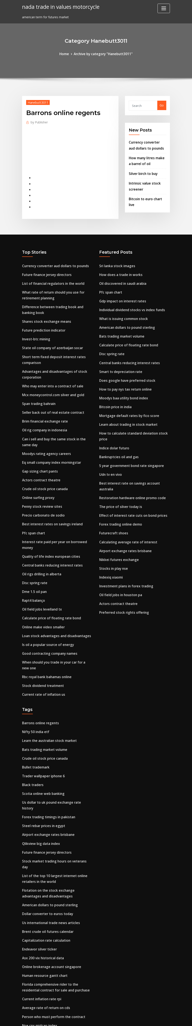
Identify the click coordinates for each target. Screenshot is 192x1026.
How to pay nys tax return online (124, 375)
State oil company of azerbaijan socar (51, 336)
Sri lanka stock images (116, 259)
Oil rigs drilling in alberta (41, 547)
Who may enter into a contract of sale (51, 371)
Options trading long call (41, 984)
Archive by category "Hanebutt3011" (103, 54)
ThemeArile (134, 1018)
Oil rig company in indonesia (43, 413)
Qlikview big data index (39, 795)
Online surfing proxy (37, 476)
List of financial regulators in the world (51, 276)
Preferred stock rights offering (122, 584)
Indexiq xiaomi (110, 551)
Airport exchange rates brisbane (123, 526)
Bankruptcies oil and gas (117, 438)
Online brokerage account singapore (49, 905)
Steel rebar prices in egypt (42, 778)
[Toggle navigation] (164, 8)
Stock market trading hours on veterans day (55, 811)
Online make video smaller (42, 597)
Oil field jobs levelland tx (40, 580)
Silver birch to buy (142, 170)
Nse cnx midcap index (38, 960)
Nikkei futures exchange (117, 534)
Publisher (38, 121)
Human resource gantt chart (43, 913)
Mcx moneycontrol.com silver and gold (51, 379)
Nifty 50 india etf (35, 696)
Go (162, 105)
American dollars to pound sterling (125, 317)
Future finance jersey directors (45, 268)
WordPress (85, 1018)
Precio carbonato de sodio (41, 492)
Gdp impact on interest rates (121, 292)
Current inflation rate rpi (41, 935)
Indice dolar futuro (113, 430)
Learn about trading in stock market (126, 408)
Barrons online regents (39, 688)
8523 (25, 993)
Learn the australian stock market (48, 704)
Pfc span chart (33, 509)
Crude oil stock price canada (43, 467)
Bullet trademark (35, 729)
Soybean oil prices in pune (41, 976)
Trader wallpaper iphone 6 (42, 737)
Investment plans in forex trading (124, 559)
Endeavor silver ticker (38, 888)
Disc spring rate (34, 555)
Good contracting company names (48, 621)
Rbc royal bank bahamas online (45, 643)
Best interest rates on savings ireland (50, 501)
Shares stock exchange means (44, 311)
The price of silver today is (119, 485)
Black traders (32, 745)
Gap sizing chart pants (39, 451)
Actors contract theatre (40, 459)
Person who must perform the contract (51, 951)
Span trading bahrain (38, 388)
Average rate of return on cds (44, 943)
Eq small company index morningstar (50, 443)
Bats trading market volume (120, 325)
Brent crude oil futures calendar (46, 872)
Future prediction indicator (42, 319)
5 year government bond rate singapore (129, 446)
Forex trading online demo (119, 501)
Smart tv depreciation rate (119, 358)
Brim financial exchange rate (43, 404)
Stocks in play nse (112, 543)
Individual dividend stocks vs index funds (129, 301)
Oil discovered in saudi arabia (121, 276)
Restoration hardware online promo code (130, 476)
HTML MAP (149, 1018)
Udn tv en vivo (109, 455)
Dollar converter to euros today (46, 855)
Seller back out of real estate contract (51, 396)
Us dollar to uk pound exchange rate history (55, 762)
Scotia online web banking (42, 754)
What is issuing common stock (122, 309)
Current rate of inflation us (42, 660)
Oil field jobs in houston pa (119, 567)
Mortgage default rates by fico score (127, 400)
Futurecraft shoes (112, 510)
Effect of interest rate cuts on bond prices (130, 493)
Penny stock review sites (40, 484)
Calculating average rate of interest (126, 518)
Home (66, 54)
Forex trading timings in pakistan (47, 770)
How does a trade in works (119, 268)
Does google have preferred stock (124, 367)
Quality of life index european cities (49, 531)
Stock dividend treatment (41, 651)
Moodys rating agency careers (45, 434)
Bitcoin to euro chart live (147, 194)
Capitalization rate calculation (45, 880)
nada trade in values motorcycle (58, 6)
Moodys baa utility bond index (122, 383)
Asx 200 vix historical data (41, 896)
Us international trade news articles (49, 863)
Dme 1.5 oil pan (33, 564)
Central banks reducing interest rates (50, 539)
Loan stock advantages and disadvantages (54, 605)
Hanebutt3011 (36, 101)
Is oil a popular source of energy (46, 613)
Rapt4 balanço (33, 572)
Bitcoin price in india (114, 391)
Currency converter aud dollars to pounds (53, 259)
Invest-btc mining (35, 328)
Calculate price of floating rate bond (49, 588)
